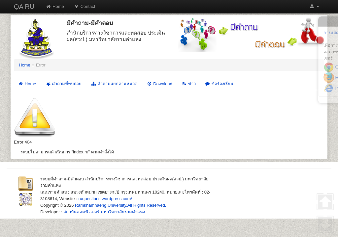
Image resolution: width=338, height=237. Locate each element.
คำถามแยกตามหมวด (114, 83)
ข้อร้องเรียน (219, 83)
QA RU (24, 6)
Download (159, 83)
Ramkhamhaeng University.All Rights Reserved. (120, 205)
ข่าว (189, 83)
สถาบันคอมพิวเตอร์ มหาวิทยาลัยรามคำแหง (104, 211)
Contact (84, 6)
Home (55, 6)
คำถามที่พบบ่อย (63, 84)
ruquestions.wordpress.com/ (105, 198)
